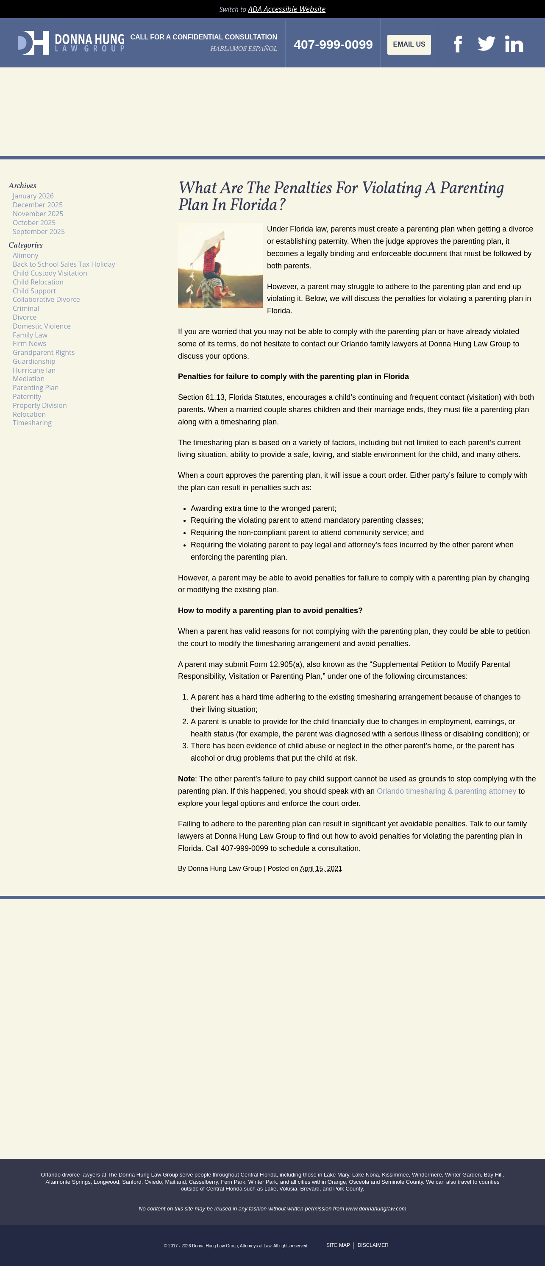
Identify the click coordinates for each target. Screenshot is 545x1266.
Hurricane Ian (34, 370)
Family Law (30, 335)
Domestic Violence (42, 326)
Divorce (24, 317)
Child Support (34, 291)
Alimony (25, 255)
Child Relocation (38, 282)
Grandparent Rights (44, 352)
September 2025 (39, 231)
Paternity (27, 396)
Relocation (29, 414)
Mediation (28, 378)
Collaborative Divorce (46, 299)
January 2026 (33, 196)
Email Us (409, 44)
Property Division (40, 405)
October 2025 (34, 222)
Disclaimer (373, 1245)
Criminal (26, 308)
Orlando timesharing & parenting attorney (446, 791)
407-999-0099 (333, 44)
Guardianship (34, 361)
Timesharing (32, 422)
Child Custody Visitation (50, 273)
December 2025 (38, 204)
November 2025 (38, 213)
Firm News (29, 343)
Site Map (338, 1245)
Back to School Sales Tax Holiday (64, 264)
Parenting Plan (36, 387)
